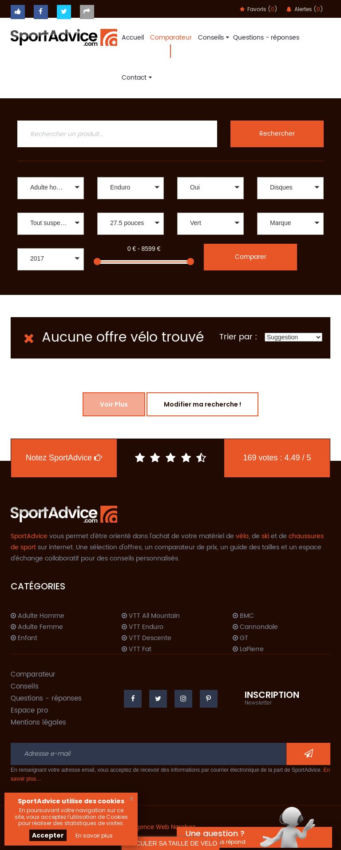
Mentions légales (38, 722)
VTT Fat (136, 649)
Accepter (48, 835)
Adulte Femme (37, 627)
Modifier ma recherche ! (202, 404)
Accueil (133, 37)
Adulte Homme (37, 616)
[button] (50, 188)
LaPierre (248, 649)
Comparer (250, 257)
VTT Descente (146, 638)
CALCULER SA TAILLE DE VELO (170, 843)
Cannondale (255, 627)
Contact (136, 78)
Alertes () (304, 9)
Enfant (24, 638)
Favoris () (259, 9)
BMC (243, 616)
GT (240, 638)
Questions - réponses (266, 37)
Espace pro (29, 710)
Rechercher (277, 134)
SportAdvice (29, 536)
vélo (242, 536)
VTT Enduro (142, 627)
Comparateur (171, 37)
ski (265, 536)
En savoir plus (94, 835)
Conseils (212, 37)
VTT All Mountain (151, 616)
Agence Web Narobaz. (164, 827)
